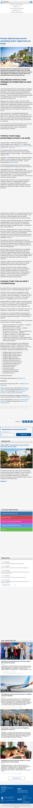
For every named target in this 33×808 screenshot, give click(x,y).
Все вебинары (6, 585)
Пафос (14, 406)
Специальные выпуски (9, 513)
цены (26, 407)
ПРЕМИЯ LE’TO (16, 6)
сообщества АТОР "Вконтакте (14, 392)
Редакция (3, 789)
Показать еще (16, 778)
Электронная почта (5, 432)
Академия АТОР (16, 10)
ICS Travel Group (10, 147)
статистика (19, 407)
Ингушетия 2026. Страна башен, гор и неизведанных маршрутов (14, 567)
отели (30, 406)
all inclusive (15, 773)
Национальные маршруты (11, 525)
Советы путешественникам (11, 521)
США (8, 739)
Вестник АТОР (6, 517)
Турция (22, 406)
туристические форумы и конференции (9, 673)
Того (11, 773)
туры (23, 407)
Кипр (2, 406)
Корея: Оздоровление (17, 12)
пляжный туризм (19, 707)
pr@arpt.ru (12, 800)
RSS (2, 792)
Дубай (14, 707)
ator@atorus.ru (10, 798)
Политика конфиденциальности (7, 787)
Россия (18, 406)
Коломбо (21, 739)
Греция (11, 671)
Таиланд (12, 739)
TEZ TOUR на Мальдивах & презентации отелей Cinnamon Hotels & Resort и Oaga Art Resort (15, 572)
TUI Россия (24, 146)
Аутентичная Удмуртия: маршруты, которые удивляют (12, 563)
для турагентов (20, 673)
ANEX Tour (20, 144)
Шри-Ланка (17, 739)
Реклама (3, 791)
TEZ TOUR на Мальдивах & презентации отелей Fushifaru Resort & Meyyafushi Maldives (15, 582)
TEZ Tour (6, 155)
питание (2, 407)
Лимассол (10, 406)
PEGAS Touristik (14, 162)
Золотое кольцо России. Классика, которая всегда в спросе (13, 577)
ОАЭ (3, 707)
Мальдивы (4, 739)
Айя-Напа (5, 406)
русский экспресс (13, 407)
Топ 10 (3, 529)
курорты (26, 406)
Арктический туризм (16, 4)
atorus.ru (30, 805)
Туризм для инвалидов (16, 8)
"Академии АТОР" (26, 397)
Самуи (8, 773)
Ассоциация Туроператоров (6, 2)
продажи (6, 407)
